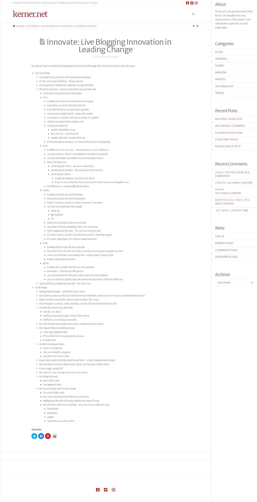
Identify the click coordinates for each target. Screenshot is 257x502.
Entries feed (224, 243)
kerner (219, 189)
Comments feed (226, 250)
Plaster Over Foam (228, 132)
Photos (220, 79)
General (221, 58)
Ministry (221, 72)
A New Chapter (242, 182)
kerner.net (30, 14)
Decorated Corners (230, 125)
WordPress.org (226, 256)
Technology (224, 86)
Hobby (219, 65)
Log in (219, 236)
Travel (220, 93)
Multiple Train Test (228, 119)
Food (219, 52)
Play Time (242, 210)
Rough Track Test (228, 146)
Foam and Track (226, 139)
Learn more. (221, 27)
